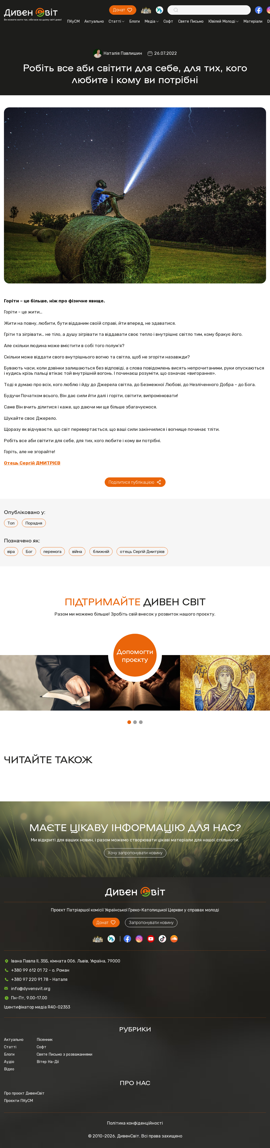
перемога (52, 551)
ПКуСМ (73, 21)
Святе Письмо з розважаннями (64, 1054)
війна (77, 551)
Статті (116, 21)
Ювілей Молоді (223, 21)
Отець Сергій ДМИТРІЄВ (32, 463)
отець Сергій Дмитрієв (142, 551)
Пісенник (44, 1039)
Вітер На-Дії (48, 1061)
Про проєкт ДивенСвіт (24, 1093)
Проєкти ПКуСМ (18, 1100)
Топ (11, 523)
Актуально (94, 21)
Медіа (151, 21)
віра (11, 551)
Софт (168, 21)
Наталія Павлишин (123, 53)
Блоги (134, 21)
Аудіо (9, 1061)
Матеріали (252, 21)
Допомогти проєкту (135, 655)
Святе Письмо (191, 21)
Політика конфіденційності (135, 1123)
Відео (9, 1069)
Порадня (33, 523)
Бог (29, 551)
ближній (101, 551)
